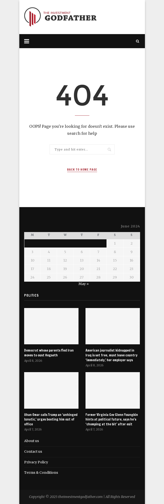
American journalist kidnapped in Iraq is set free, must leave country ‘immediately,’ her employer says (111, 355)
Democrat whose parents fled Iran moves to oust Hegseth (49, 353)
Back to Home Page (82, 169)
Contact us (33, 451)
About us (31, 441)
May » (83, 284)
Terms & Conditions (41, 472)
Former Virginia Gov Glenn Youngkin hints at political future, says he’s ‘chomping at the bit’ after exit (112, 420)
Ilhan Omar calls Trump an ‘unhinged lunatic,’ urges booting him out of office (51, 420)
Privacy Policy (36, 462)
